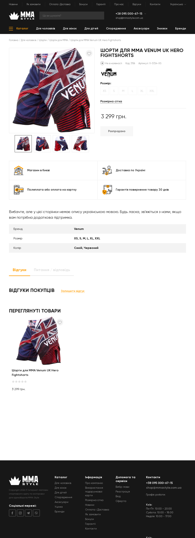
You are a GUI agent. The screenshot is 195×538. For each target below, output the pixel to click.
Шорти (43, 40)
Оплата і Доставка (59, 4)
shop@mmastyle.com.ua (129, 18)
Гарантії (100, 4)
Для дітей (61, 492)
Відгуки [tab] (19, 269)
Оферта (121, 501)
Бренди (59, 511)
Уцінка (59, 506)
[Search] (71, 16)
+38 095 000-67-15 (129, 13)
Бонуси (83, 4)
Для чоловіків (28, 40)
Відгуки (137, 4)
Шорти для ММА (58, 40)
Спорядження (63, 497)
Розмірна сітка (111, 101)
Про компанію (94, 482)
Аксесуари (61, 501)
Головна (13, 40)
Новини (13, 4)
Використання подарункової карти (94, 491)
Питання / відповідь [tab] (52, 269)
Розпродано (116, 131)
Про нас (119, 4)
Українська (176, 4)
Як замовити (33, 4)
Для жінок (61, 487)
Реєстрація (123, 491)
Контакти (155, 4)
